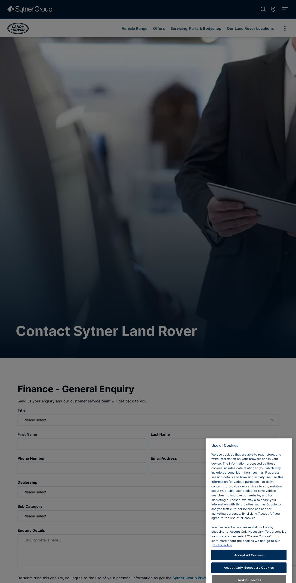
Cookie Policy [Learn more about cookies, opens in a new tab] (222, 560)
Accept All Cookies (249, 570)
